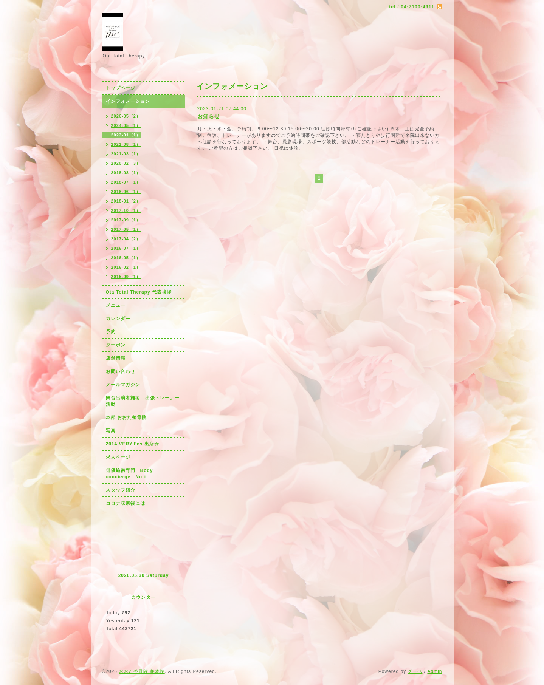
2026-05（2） (126, 116)
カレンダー (118, 318)
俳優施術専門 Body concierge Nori (132, 473)
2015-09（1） (126, 276)
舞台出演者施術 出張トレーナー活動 (143, 401)
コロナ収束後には (125, 503)
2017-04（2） (126, 239)
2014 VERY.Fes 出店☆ (132, 444)
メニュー (116, 305)
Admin (434, 671)
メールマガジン (123, 384)
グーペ (415, 671)
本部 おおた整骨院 (126, 417)
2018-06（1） (126, 191)
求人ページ (118, 457)
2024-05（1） (126, 125)
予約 (111, 331)
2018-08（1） (126, 172)
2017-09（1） (126, 220)
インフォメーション (128, 101)
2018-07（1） (126, 182)
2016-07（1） (126, 248)
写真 (111, 430)
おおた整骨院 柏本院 (141, 671)
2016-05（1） (126, 257)
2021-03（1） (126, 154)
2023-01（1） (126, 135)
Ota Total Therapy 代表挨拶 (139, 292)
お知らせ (208, 116)
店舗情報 (116, 358)
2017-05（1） (126, 229)
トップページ (120, 88)
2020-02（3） (126, 163)
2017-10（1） (126, 210)
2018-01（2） (126, 201)
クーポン (116, 345)
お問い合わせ (120, 371)
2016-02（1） (126, 267)
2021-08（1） (126, 144)
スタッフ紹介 (120, 490)
